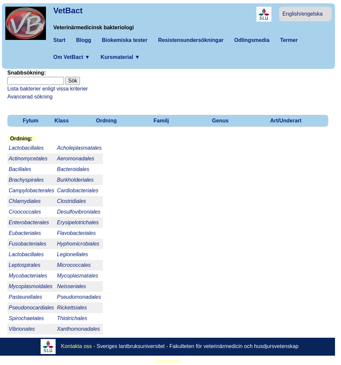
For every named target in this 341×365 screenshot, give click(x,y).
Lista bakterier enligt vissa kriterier (47, 88)
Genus (220, 120)
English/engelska (302, 14)
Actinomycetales (28, 158)
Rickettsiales (72, 307)
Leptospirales (24, 265)
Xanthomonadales (78, 329)
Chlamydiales (25, 201)
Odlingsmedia (251, 40)
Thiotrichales (72, 318)
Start (59, 40)
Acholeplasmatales (79, 148)
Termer (289, 40)
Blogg (83, 40)
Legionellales (72, 254)
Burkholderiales (75, 180)
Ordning (106, 120)
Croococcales (25, 212)
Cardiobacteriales (78, 190)
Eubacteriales (25, 233)
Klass (62, 120)
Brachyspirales (26, 180)
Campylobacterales (31, 190)
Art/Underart (285, 120)
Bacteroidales (73, 169)
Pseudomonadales (79, 297)
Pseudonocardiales (31, 307)
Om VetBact (71, 57)
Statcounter (167, 361)
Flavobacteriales (76, 233)
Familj (161, 120)
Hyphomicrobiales (78, 244)
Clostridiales (71, 201)
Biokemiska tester (125, 40)
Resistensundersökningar (191, 40)
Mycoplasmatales (77, 275)
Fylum (30, 120)
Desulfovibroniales (79, 212)
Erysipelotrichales (78, 222)
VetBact (68, 10)
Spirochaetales (26, 318)
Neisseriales (71, 286)
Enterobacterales (29, 222)
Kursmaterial (120, 57)
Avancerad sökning (30, 96)
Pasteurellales (25, 297)
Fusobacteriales (27, 244)
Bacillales (20, 169)
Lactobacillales (26, 254)
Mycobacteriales (28, 275)
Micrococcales (74, 265)
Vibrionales (22, 329)
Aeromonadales (75, 158)
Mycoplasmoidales (31, 286)
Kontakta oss (76, 346)
